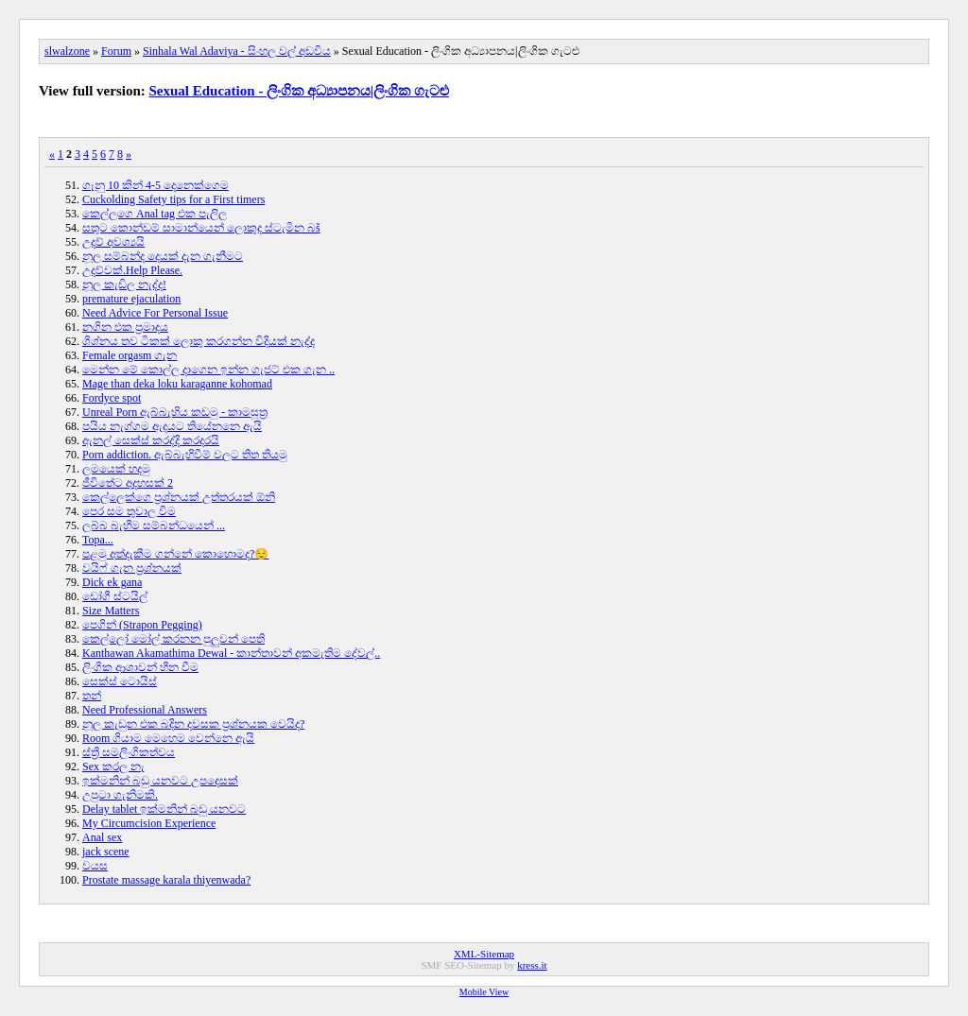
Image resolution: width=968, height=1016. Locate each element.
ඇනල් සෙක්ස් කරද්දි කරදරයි (150, 440)
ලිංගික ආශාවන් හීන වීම (140, 667)
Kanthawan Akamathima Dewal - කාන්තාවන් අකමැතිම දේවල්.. (231, 653)
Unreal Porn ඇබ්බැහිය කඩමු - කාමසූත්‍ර (175, 412)
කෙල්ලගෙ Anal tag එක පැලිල (154, 213)
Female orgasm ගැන (129, 355)
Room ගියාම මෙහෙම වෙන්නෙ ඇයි (168, 738)
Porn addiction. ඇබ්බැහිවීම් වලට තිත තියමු (184, 454)
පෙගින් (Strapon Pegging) (142, 624)
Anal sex (102, 837)
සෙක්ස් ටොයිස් (119, 681)
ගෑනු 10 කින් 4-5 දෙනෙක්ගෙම (155, 185)
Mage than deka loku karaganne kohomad (177, 383)
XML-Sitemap (484, 953)
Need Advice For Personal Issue (155, 312)
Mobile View (484, 992)
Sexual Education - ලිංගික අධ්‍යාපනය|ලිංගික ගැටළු (299, 90)
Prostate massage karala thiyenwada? (166, 880)
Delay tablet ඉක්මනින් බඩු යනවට (164, 809)
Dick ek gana (112, 582)
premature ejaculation (131, 298)
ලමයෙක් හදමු (116, 468)
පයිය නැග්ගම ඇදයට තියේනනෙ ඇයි (172, 426)
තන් (91, 695)
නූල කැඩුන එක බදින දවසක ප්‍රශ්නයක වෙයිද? (193, 724)
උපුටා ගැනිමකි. (120, 794)
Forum (116, 51)
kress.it (531, 965)
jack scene (106, 851)
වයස (95, 865)
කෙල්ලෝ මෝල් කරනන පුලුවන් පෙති (173, 639)
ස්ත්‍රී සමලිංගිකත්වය (128, 752)
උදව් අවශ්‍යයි (113, 242)
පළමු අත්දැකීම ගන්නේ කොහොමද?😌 (175, 553)
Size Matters (110, 610)
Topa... (97, 539)
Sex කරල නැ (113, 766)
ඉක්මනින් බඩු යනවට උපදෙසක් (160, 780)
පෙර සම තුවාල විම (129, 511)
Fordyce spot (111, 398)
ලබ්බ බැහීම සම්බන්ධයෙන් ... (153, 525)
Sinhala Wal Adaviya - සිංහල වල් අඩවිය (237, 51)
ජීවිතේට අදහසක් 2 (127, 483)
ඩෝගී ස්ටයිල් (114, 596)
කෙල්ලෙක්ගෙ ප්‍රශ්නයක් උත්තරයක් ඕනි (178, 497)
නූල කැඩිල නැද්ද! (124, 284)
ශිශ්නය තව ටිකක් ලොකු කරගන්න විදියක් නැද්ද (198, 341)
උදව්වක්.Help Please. (132, 270)
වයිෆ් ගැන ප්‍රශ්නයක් (132, 568)
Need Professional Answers (144, 709)
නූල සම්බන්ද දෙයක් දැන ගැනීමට (162, 256)
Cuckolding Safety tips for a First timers (173, 199)
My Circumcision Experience (149, 823)
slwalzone (67, 51)
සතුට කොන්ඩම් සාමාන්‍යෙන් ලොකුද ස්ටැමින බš (201, 227)
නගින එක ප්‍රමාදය (125, 327)
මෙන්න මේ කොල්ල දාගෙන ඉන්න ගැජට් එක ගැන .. (208, 369)
